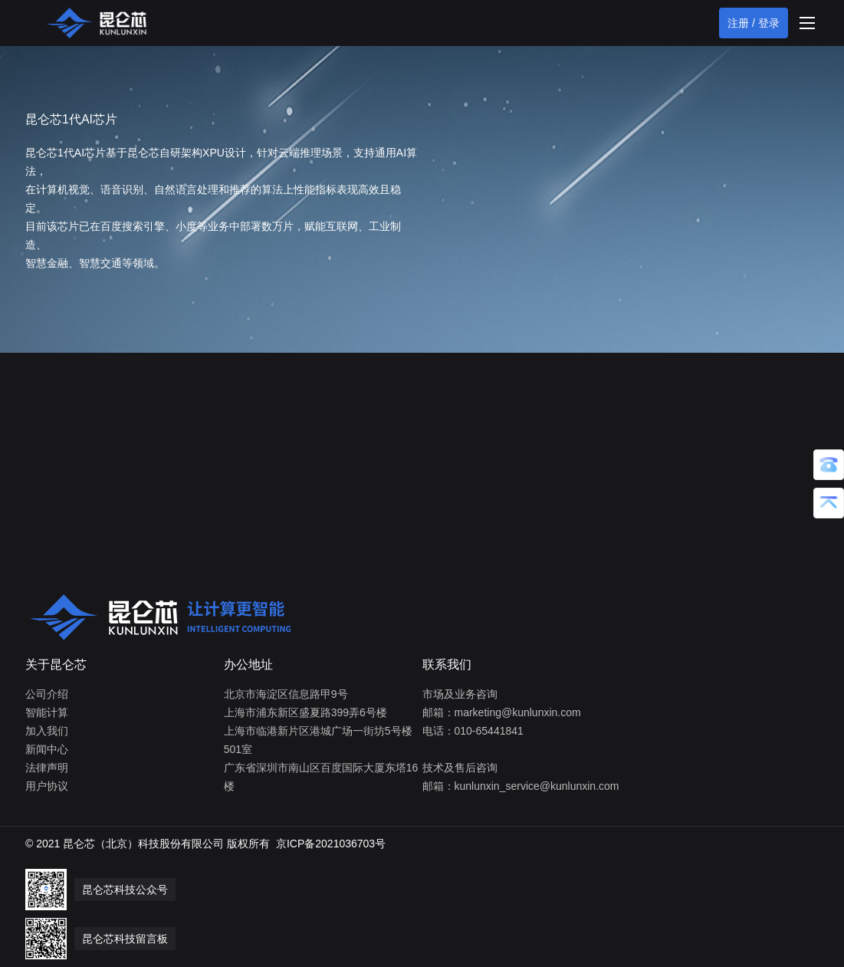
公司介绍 (46, 694)
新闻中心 (46, 749)
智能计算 (46, 712)
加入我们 (46, 731)
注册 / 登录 (753, 23)
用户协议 (46, 786)
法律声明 (46, 767)
